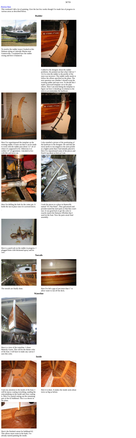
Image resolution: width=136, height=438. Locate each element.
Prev (2, 7)
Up (5, 7)
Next (9, 7)
